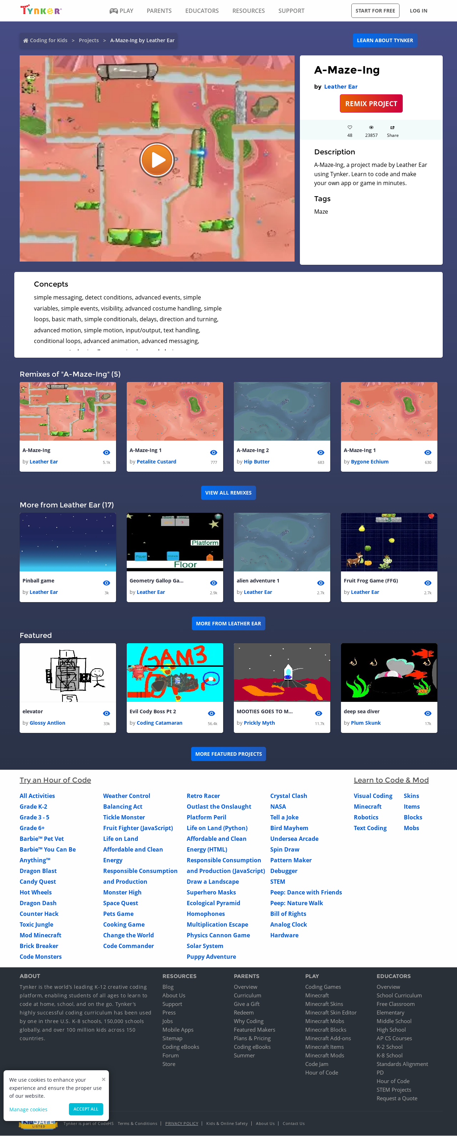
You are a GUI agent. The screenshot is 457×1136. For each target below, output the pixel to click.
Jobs (167, 1021)
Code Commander (128, 946)
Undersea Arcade (294, 839)
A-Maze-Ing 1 (146, 450)
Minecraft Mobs (324, 1021)
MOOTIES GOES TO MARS (265, 711)
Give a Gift (247, 1004)
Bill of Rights (288, 914)
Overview (245, 987)
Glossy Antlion (47, 722)
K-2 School (390, 1047)
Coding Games (323, 987)
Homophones (206, 914)
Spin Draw (285, 849)
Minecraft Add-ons (328, 1038)
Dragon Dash (38, 903)
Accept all (86, 1109)
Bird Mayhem (289, 828)
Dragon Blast (38, 871)
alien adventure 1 (258, 580)
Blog (168, 987)
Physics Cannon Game (218, 935)
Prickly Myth (259, 722)
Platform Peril (206, 817)
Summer (244, 1055)
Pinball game (38, 580)
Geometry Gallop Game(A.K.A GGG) (158, 580)
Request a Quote (397, 1098)
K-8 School (390, 1055)
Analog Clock (288, 924)
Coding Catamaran (159, 722)
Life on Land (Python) (217, 828)
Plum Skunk (366, 722)
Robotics (366, 817)
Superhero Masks (211, 892)
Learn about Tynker (385, 40)
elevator (32, 711)
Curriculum (247, 995)
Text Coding (370, 828)
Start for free (375, 10)
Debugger (283, 871)
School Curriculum (399, 995)
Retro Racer (203, 796)
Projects (89, 40)
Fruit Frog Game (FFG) (371, 580)
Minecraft (368, 806)
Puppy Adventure (211, 957)
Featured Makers (254, 1029)
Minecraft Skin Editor (331, 1012)
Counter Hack (39, 914)
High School (391, 1029)
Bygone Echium (370, 461)
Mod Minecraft (40, 935)
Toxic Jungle (36, 924)
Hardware (284, 935)
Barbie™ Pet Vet (42, 839)
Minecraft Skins (324, 1004)
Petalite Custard (156, 461)
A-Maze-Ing (36, 450)
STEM (277, 882)
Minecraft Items (324, 1047)
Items (412, 806)
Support (172, 1004)
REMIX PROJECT (371, 103)
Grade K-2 (33, 806)
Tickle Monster (124, 817)
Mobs (411, 828)
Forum (170, 1055)
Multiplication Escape (217, 924)
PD (380, 1072)
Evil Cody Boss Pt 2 (153, 711)
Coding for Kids (48, 40)
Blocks (413, 817)
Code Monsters (41, 957)
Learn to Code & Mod (391, 780)
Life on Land (120, 839)
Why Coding (248, 1021)
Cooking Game (124, 924)
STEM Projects (394, 1089)
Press (169, 1012)
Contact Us (294, 1123)
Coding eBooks (180, 1047)
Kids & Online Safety (227, 1123)
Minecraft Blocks (325, 1029)
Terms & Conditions (137, 1123)
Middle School (394, 1021)
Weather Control (126, 796)
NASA (278, 806)
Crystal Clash (288, 796)
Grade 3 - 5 (34, 817)
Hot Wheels (36, 892)
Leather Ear (341, 86)
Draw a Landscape (213, 882)
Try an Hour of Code (55, 780)
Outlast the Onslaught (219, 806)
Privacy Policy (181, 1123)
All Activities (37, 796)
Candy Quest (38, 882)
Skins (411, 796)
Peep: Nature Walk (296, 903)
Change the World (128, 935)
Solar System (205, 946)
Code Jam (316, 1064)
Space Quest (120, 903)
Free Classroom (396, 1004)
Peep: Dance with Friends (306, 892)
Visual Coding (373, 796)
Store (168, 1064)
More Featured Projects (228, 754)
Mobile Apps (178, 1029)
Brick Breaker (39, 946)
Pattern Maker (291, 860)
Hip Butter (257, 461)
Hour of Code (321, 1072)
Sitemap (172, 1038)
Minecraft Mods (324, 1055)
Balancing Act (122, 806)
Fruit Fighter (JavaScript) (138, 828)
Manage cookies (28, 1109)
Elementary (391, 1012)
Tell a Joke (284, 817)
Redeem (244, 1012)
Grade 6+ (32, 828)
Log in (418, 10)
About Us (173, 995)
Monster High (122, 892)
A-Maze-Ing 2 (253, 450)
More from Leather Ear (228, 623)
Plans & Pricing (252, 1038)
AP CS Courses (394, 1038)
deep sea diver (362, 711)
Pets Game (118, 914)
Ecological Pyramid (213, 903)
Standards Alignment (402, 1064)
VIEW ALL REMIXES (228, 492)
